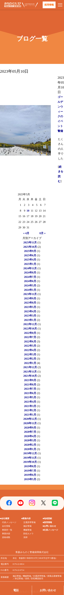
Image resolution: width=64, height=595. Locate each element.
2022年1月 (30, 363)
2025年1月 (30, 264)
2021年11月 (30, 371)
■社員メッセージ (50, 530)
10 (28, 210)
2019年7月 (30, 470)
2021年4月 (30, 401)
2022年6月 (30, 341)
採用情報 (49, 5)
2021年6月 (30, 393)
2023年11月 (30, 294)
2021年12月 (30, 367)
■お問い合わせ (49, 526)
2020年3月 (30, 440)
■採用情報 (47, 522)
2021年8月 (30, 384)
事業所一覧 (7, 530)
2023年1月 (30, 320)
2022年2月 (30, 358)
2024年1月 (30, 289)
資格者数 (6, 537)
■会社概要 (4, 518)
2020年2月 (30, 444)
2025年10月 (30, 246)
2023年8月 (30, 302)
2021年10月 (30, 375)
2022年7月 (30, 337)
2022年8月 (30, 332)
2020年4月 (30, 436)
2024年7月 (30, 276)
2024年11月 (30, 268)
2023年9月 (30, 298)
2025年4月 (30, 259)
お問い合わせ (48, 590)
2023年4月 (30, 311)
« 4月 (26, 233)
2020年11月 (30, 423)
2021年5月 (30, 397)
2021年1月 (30, 414)
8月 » (42, 233)
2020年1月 (30, 449)
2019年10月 (30, 461)
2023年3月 (30, 315)
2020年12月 (30, 418)
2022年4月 (30, 350)
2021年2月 (30, 410)
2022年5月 (30, 345)
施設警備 (27, 526)
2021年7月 (30, 388)
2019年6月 (30, 474)
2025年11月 (30, 242)
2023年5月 (30, 307)
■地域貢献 (47, 518)
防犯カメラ (28, 533)
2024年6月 (30, 281)
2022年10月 (30, 328)
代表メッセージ (9, 522)
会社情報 (6, 526)
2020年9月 (30, 427)
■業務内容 (26, 518)
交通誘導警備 (29, 522)
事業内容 (6, 533)
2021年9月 (30, 380)
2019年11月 (30, 457)
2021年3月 (30, 406)
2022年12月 (30, 324)
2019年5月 (30, 479)
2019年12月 (30, 453)
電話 (16, 590)
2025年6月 (30, 255)
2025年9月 (30, 251)
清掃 (25, 537)
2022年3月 (30, 354)
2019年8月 (30, 466)
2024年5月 (30, 285)
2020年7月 (30, 431)
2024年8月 (30, 272)
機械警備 (27, 530)
